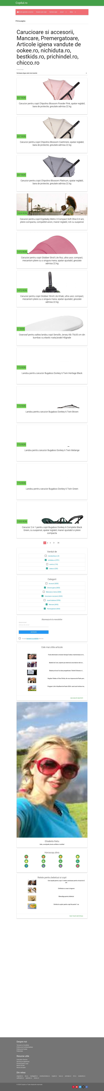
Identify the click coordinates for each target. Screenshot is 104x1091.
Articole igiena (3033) (53, 610)
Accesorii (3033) (53, 606)
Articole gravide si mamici (25, 35)
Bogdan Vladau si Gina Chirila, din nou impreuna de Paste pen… (66, 780)
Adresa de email (22, 668)
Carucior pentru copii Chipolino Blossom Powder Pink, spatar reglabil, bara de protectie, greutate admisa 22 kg (52, 127)
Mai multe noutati (76, 800)
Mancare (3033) (53, 627)
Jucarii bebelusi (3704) (53, 623)
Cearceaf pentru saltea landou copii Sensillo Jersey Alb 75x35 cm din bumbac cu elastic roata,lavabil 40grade (52, 359)
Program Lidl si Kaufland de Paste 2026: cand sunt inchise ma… (66, 788)
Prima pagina (20, 44)
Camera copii (53, 35)
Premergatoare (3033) (53, 631)
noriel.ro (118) (53, 587)
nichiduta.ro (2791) (53, 583)
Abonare (34, 678)
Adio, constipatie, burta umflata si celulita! (52, 969)
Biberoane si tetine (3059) (53, 615)
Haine (31, 41)
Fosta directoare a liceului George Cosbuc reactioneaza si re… (66, 756)
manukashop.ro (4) (53, 579)
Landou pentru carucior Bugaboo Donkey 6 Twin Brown (52, 434)
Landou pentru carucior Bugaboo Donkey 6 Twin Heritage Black (52, 396)
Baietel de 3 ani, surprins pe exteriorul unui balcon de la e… (66, 764)
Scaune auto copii (41, 35)
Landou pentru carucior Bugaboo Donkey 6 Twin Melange (52, 473)
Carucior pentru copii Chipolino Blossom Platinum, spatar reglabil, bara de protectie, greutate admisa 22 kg (52, 205)
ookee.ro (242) (53, 591)
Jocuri (63, 35)
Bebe (73, 35)
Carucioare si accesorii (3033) (53, 619)
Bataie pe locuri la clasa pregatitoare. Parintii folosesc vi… (66, 772)
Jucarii (21, 41)
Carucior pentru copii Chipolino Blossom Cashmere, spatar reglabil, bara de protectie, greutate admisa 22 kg (52, 166)
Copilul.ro (21, 2)
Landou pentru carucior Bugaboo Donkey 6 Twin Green (52, 511)
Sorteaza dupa (20, 92)
